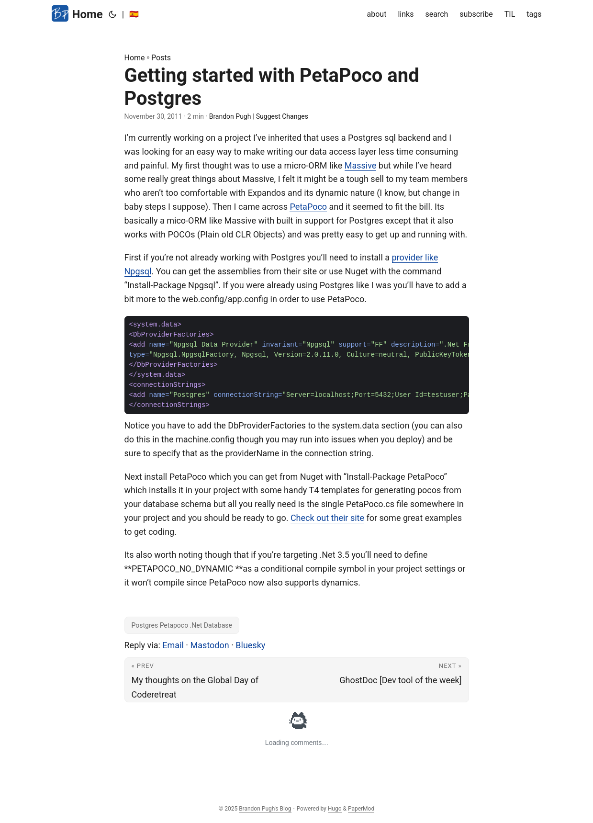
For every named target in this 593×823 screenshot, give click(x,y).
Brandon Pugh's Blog (265, 808)
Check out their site (327, 518)
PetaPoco (308, 207)
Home (77, 13)
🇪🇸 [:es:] (134, 14)
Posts (161, 57)
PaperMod (361, 808)
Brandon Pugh (230, 116)
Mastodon (209, 645)
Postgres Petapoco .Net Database (182, 625)
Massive (361, 165)
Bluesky (250, 645)
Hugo (335, 808)
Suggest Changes (282, 116)
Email (173, 645)
